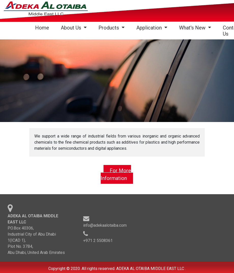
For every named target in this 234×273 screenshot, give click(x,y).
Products (109, 28)
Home (43, 27)
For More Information (116, 174)
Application (149, 28)
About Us (71, 28)
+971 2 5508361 (98, 241)
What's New (193, 28)
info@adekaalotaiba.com (105, 226)
